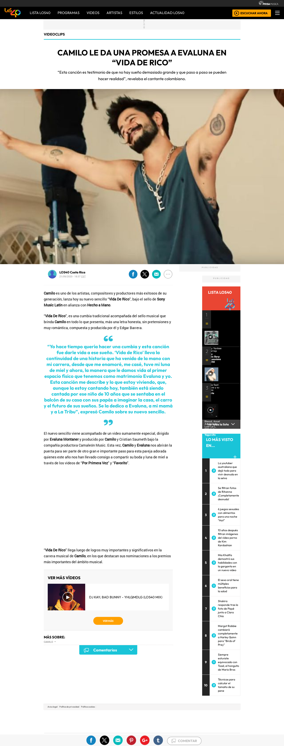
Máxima (176, 721)
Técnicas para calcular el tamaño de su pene (226, 685)
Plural (132, 732)
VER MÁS (108, 620)
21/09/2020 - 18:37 (72, 276)
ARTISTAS (114, 12)
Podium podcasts (94, 726)
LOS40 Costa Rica (72, 272)
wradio (135, 721)
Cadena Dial (200, 721)
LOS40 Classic (188, 721)
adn (198, 715)
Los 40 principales (115, 715)
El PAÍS (97, 715)
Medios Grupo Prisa (62, 728)
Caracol (213, 715)
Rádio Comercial (219, 732)
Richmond (94, 732)
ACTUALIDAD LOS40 (167, 12)
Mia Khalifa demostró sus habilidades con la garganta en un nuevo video (227, 562)
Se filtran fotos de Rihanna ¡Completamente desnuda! (228, 493)
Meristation (201, 732)
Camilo (48, 642)
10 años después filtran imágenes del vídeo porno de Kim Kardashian (228, 537)
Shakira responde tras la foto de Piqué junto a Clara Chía (228, 608)
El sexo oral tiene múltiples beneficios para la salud (228, 585)
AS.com (185, 715)
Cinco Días (150, 721)
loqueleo (183, 732)
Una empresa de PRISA (62, 718)
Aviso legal (52, 706)
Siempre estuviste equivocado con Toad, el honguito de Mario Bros (228, 662)
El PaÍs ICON (150, 732)
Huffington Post (102, 721)
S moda (166, 732)
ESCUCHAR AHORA (254, 13)
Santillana (134, 715)
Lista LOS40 (40, 12)
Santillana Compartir (155, 715)
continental (165, 721)
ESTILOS (136, 12)
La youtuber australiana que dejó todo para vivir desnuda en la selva (228, 470)
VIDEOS (93, 12)
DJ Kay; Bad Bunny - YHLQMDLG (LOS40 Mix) (125, 597)
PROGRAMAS (68, 12)
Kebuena (214, 721)
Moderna (114, 732)
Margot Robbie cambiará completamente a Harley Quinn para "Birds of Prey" (228, 635)
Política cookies (88, 706)
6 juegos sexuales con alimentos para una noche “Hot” (228, 514)
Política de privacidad (69, 706)
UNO (124, 721)
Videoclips (54, 34)
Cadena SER (173, 715)
